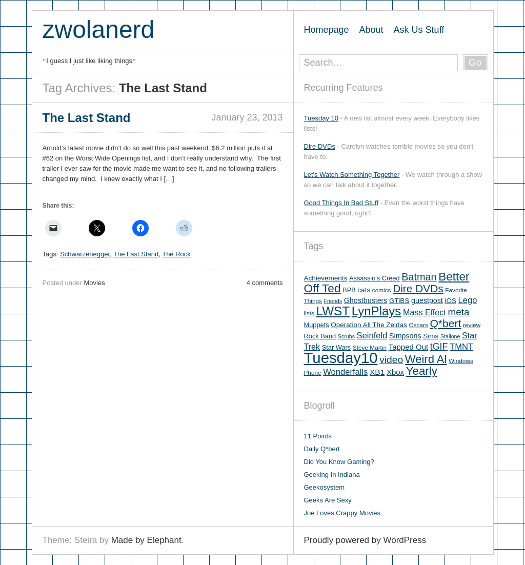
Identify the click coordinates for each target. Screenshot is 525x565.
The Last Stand (135, 254)
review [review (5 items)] (471, 325)
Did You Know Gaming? (339, 462)
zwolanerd (99, 29)
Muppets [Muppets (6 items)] (316, 325)
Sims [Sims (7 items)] (430, 336)
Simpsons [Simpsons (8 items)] (405, 336)
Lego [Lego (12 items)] (467, 300)
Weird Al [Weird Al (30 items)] (426, 359)
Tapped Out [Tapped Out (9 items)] (408, 346)
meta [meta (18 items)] (458, 312)
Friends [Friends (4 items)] (333, 301)
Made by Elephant (146, 540)
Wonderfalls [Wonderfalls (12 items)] (345, 372)
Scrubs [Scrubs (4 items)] (346, 336)
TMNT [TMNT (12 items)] (461, 347)
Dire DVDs (319, 146)
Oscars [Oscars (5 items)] (418, 325)
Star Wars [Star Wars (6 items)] (336, 347)
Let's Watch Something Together (352, 174)
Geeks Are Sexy (328, 500)
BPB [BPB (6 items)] (349, 290)
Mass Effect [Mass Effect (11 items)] (424, 312)
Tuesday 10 (321, 118)
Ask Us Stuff (419, 30)
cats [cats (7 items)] (363, 290)
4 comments (265, 283)
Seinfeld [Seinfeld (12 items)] (372, 335)
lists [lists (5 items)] (309, 313)
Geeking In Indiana (332, 474)
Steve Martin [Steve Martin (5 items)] (370, 347)
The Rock (176, 254)
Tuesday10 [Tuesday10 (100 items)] (341, 357)
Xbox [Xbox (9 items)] (395, 372)
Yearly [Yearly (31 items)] (421, 371)
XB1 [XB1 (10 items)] (377, 372)
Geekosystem (324, 487)
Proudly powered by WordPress (365, 540)
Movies (94, 283)
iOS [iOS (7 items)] (450, 301)
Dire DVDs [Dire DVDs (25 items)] (418, 288)
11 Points (318, 436)
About (371, 30)
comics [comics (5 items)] (381, 290)
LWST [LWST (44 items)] (333, 311)
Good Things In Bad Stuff (341, 203)
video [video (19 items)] (391, 359)
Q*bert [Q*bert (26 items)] (445, 323)
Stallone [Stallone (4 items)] (450, 336)
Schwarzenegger (85, 254)
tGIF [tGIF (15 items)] (439, 346)
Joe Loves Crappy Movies (342, 513)
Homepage (326, 30)
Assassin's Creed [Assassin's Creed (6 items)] (374, 278)
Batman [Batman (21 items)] (418, 276)
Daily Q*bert (322, 449)
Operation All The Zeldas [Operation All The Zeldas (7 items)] (369, 325)
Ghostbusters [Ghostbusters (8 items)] (366, 300)
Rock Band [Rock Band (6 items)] (320, 336)
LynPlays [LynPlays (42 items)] (376, 311)
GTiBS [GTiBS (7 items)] (399, 301)
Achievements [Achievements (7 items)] (326, 278)
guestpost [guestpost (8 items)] (427, 300)
